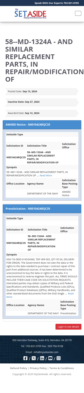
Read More (46, 175)
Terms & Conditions (61, 368)
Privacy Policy (38, 368)
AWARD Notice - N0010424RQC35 (28, 124)
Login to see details (68, 326)
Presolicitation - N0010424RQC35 (28, 209)
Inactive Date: (16, 101)
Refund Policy (18, 368)
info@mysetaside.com (46, 352)
